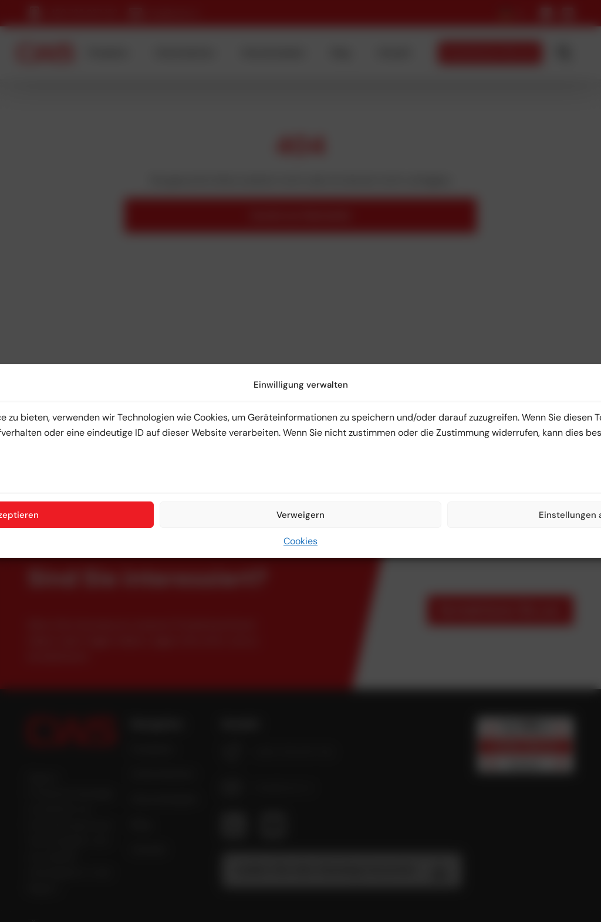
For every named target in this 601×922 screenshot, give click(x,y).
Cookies (300, 541)
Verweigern (300, 515)
